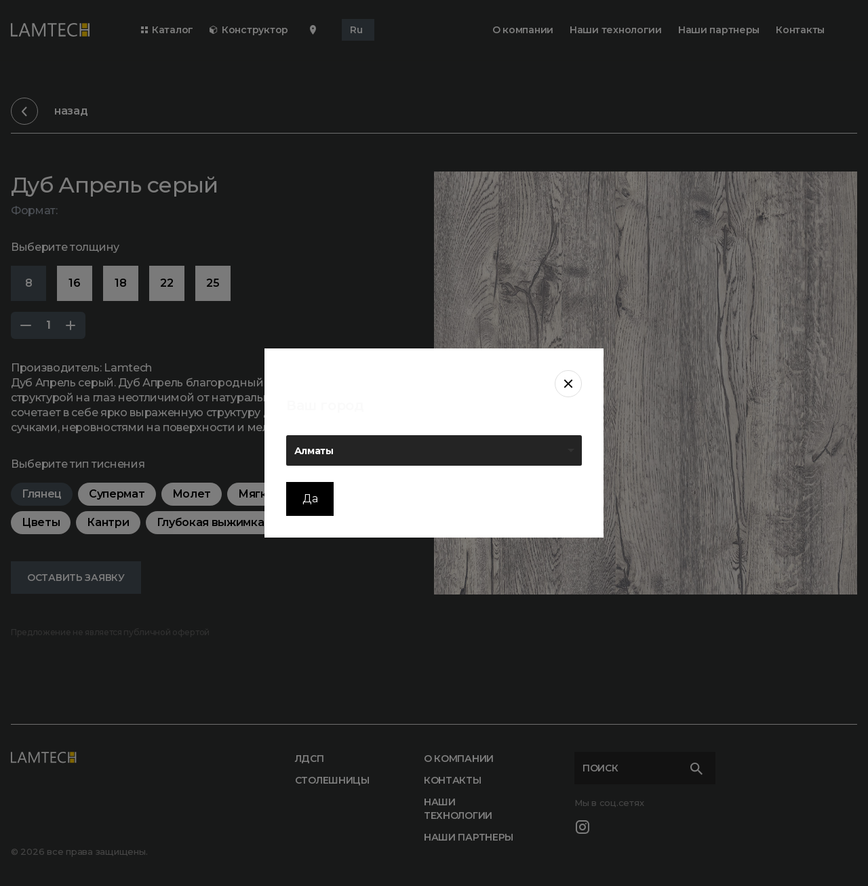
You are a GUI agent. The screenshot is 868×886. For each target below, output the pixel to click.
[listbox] (434, 450)
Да (309, 498)
